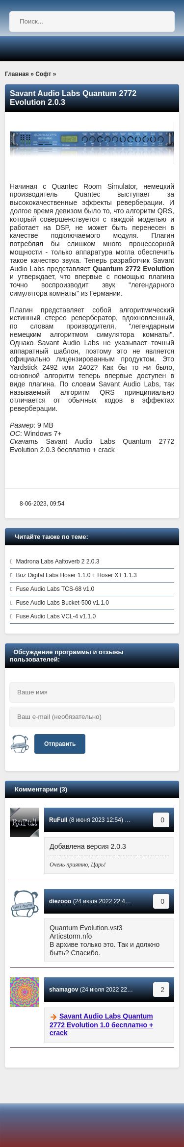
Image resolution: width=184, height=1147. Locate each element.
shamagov (63, 989)
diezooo (60, 901)
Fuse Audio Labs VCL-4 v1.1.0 (56, 616)
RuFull (58, 819)
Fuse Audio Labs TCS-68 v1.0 (55, 589)
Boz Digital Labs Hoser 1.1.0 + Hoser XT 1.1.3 (76, 575)
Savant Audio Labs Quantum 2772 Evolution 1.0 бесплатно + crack (101, 1024)
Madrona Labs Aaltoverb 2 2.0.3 (57, 561)
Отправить (60, 743)
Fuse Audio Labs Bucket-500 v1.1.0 (62, 602)
